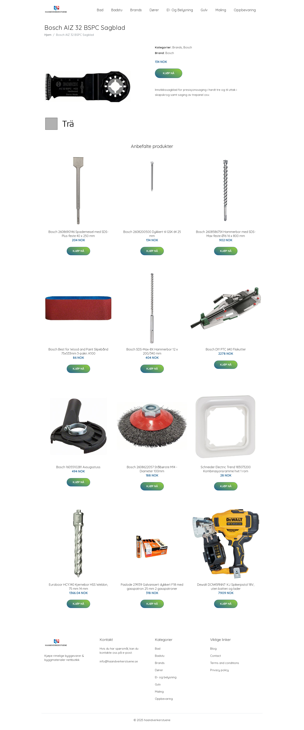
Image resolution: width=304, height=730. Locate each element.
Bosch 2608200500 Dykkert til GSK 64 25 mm (152, 237)
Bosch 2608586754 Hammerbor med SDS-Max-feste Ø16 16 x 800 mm (226, 237)
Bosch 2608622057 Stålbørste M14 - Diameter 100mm (152, 472)
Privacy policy (219, 673)
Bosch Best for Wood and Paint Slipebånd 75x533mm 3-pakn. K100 (78, 355)
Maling (220, 11)
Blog (213, 652)
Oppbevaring (245, 11)
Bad (100, 11)
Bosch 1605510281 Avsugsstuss (78, 470)
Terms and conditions (224, 666)
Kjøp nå (168, 76)
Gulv (204, 11)
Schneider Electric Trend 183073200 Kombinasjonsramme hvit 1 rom (226, 472)
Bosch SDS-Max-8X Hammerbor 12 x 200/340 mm (152, 355)
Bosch (187, 50)
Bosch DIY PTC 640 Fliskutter (226, 353)
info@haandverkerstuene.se (119, 664)
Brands (136, 11)
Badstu (116, 11)
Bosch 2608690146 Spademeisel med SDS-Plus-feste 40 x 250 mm (78, 237)
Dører (154, 11)
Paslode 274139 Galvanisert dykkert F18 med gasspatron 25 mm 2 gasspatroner (152, 590)
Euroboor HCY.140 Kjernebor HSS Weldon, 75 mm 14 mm (78, 590)
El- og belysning (180, 11)
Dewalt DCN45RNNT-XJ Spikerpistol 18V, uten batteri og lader (225, 590)
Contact (215, 659)
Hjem (47, 38)
